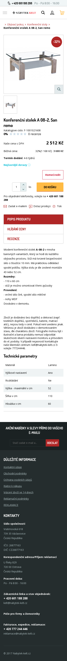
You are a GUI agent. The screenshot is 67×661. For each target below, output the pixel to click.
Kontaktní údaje (13, 467)
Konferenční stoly (37, 24)
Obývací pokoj (15, 24)
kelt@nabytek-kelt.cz (15, 603)
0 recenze (34, 134)
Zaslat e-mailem (15, 206)
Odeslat (52, 443)
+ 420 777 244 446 (16, 629)
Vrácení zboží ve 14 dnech (18, 492)
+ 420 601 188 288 (22, 3)
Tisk (57, 206)
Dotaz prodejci (40, 206)
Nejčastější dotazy (17, 165)
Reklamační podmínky (16, 498)
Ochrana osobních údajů (18, 479)
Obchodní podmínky (15, 473)
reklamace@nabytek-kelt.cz (19, 633)
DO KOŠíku (50, 187)
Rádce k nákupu (13, 486)
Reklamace (11, 505)
